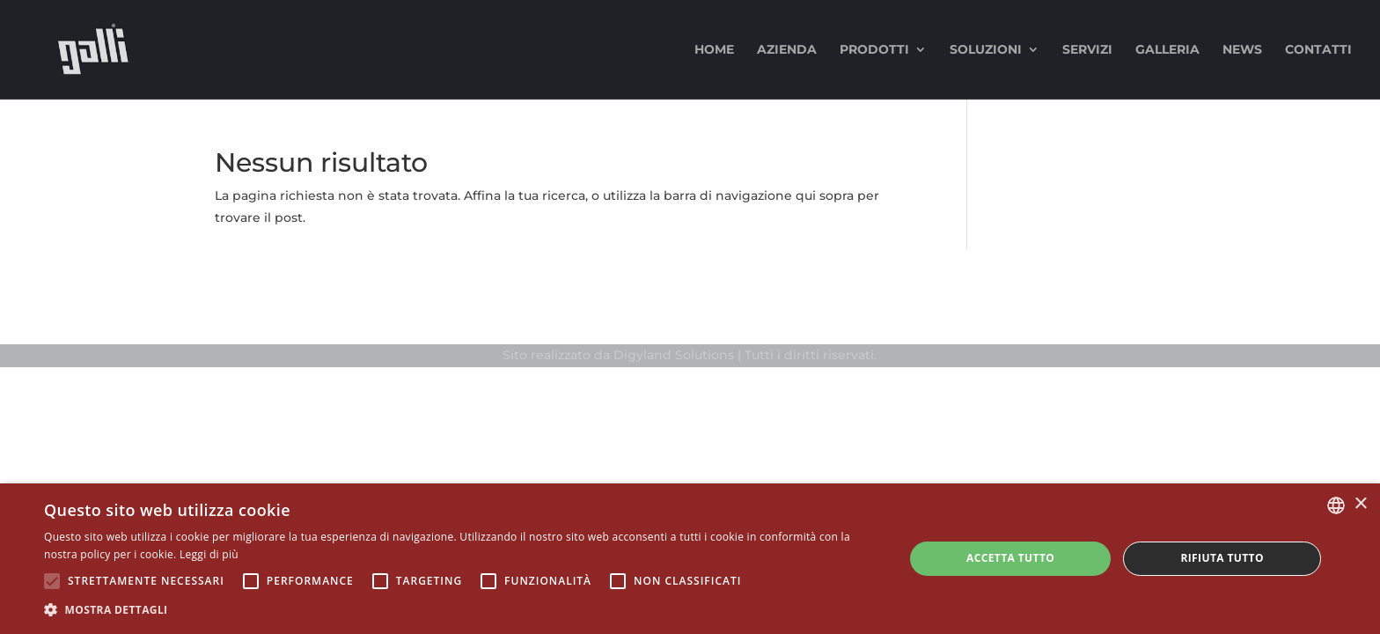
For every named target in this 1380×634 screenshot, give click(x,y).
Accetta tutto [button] (1010, 557)
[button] (461, 610)
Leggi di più (209, 554)
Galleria (1167, 50)
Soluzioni (986, 50)
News (1242, 50)
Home (714, 50)
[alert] (690, 558)
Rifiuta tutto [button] (1222, 557)
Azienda (787, 50)
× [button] (1360, 504)
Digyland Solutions (673, 355)
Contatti (1318, 50)
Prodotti (874, 50)
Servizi (1087, 50)
